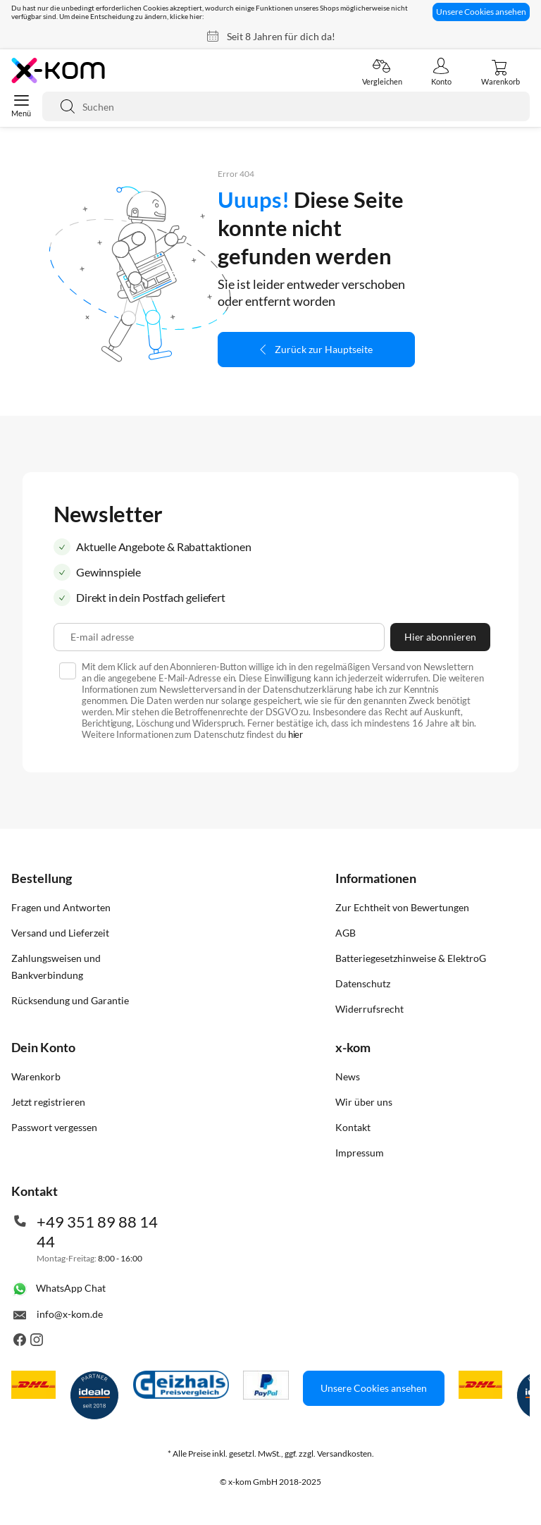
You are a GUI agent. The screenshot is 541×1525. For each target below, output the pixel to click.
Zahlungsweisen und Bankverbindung (56, 966)
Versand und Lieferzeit (60, 933)
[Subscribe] (440, 637)
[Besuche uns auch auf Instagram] (36, 1342)
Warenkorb (36, 1076)
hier (296, 734)
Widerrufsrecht (369, 1009)
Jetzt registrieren (48, 1102)
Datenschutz (362, 983)
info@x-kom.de (70, 1314)
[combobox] (286, 106)
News (347, 1076)
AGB (345, 933)
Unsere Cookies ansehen (481, 11)
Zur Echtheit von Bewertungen (402, 907)
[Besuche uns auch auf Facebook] (19, 1342)
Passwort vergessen (54, 1127)
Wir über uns (363, 1102)
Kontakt (353, 1127)
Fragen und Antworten (61, 907)
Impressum (359, 1153)
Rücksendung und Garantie (70, 1000)
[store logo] (58, 70)
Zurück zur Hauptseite (324, 349)
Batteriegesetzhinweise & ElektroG (410, 958)
